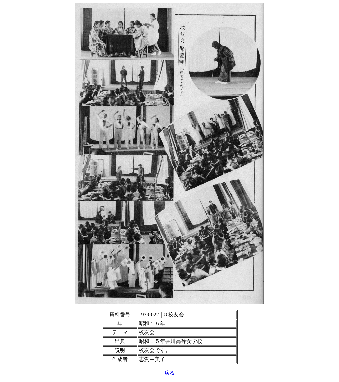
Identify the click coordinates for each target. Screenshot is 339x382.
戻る (169, 373)
